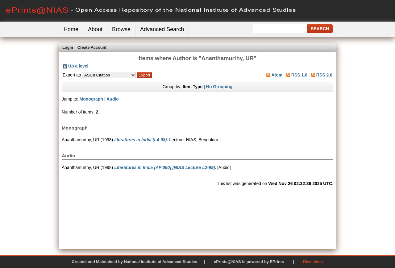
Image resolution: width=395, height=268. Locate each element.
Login (67, 47)
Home (71, 29)
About (95, 29)
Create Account (91, 47)
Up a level (78, 66)
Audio (112, 99)
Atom (276, 74)
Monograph (91, 99)
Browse (121, 29)
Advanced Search (162, 29)
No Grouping (219, 86)
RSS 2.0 (324, 74)
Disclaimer (313, 261)
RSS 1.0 (299, 74)
